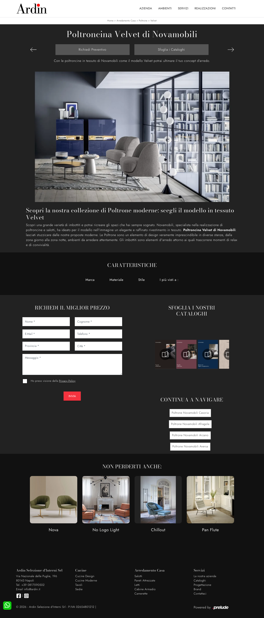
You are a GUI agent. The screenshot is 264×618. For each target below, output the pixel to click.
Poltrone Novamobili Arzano (190, 435)
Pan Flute (210, 530)
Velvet (154, 20)
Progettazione (202, 585)
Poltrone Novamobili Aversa (190, 446)
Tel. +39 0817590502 (30, 585)
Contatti (229, 8)
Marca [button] (90, 279)
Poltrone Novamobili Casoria (190, 413)
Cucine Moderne (86, 581)
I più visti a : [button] (169, 279)
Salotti (138, 576)
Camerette (141, 594)
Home (110, 20)
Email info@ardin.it (28, 589)
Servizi (183, 8)
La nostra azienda (205, 576)
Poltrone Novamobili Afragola (190, 424)
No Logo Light (106, 530)
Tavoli (78, 585)
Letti (137, 585)
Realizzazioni (205, 8)
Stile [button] (141, 279)
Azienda (145, 8)
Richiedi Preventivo (92, 49)
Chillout (158, 530)
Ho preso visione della (53, 381)
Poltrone (143, 20)
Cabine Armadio (145, 589)
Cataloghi (200, 581)
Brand (197, 589)
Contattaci (200, 594)
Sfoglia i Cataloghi (171, 49)
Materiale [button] (116, 279)
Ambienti (165, 8)
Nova (54, 530)
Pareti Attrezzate (145, 581)
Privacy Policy (67, 381)
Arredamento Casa (126, 20)
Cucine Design (85, 576)
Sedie (79, 589)
